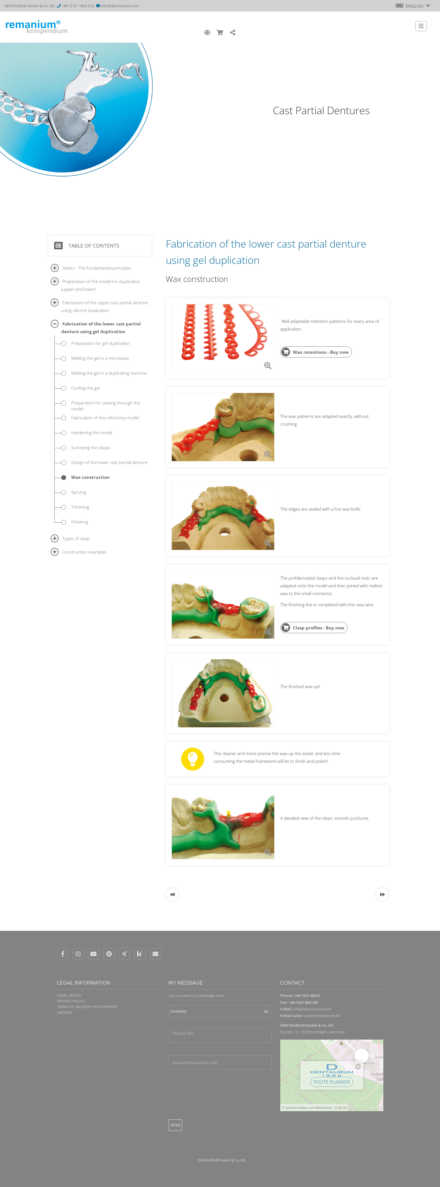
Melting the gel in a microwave (100, 358)
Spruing (78, 492)
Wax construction (90, 477)
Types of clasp (76, 538)
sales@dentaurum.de (322, 1015)
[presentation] (212, 1110)
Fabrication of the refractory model (105, 417)
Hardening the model (91, 432)
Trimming (80, 507)
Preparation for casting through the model (105, 406)
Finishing (79, 522)
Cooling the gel (85, 388)
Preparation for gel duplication (100, 343)
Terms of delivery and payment (87, 1006)
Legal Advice (69, 995)
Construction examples (84, 552)
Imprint (64, 1012)
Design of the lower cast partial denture (109, 462)
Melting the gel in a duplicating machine (109, 373)
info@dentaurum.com (120, 5)
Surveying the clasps (90, 447)
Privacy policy (71, 1001)
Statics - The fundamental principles (96, 268)
